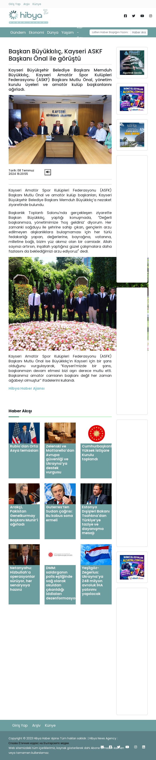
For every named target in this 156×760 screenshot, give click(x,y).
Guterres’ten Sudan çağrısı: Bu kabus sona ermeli (59, 513)
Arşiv (26, 4)
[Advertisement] (132, 219)
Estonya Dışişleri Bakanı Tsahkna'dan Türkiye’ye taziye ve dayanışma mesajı (96, 520)
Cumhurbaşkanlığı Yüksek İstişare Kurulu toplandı (99, 453)
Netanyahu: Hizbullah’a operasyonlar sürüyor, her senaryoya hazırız (22, 578)
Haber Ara (139, 32)
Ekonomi (36, 32)
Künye (37, 4)
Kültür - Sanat (82, 32)
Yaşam (68, 32)
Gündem (18, 32)
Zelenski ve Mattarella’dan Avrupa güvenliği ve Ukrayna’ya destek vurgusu (60, 459)
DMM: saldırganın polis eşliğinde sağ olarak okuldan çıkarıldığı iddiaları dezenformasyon (62, 583)
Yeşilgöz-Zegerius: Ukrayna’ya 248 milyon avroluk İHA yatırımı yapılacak (92, 580)
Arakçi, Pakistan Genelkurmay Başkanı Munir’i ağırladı (24, 515)
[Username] (110, 32)
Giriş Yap (15, 4)
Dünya (52, 32)
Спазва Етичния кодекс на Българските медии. (39, 743)
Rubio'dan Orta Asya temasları (24, 448)
